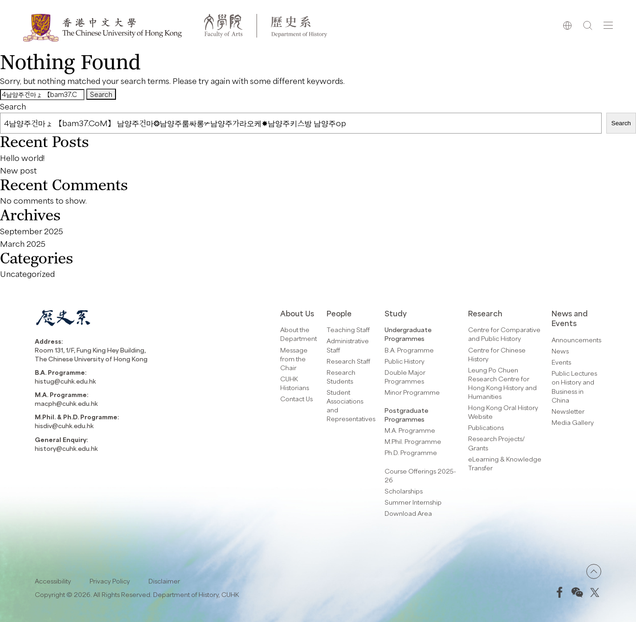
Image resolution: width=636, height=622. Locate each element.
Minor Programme (412, 392)
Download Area (408, 513)
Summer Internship (413, 502)
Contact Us (296, 399)
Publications (486, 427)
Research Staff (348, 361)
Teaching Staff (348, 329)
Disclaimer (164, 581)
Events (561, 362)
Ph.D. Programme (411, 452)
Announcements (576, 340)
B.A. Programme (409, 350)
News (560, 351)
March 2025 (22, 243)
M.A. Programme (410, 430)
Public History (404, 361)
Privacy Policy (110, 581)
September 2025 (31, 231)
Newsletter (568, 411)
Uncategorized (27, 274)
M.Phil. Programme (413, 441)
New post (18, 170)
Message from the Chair (294, 359)
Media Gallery (573, 422)
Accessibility (53, 581)
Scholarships (404, 491)
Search (13, 106)
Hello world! (22, 158)
